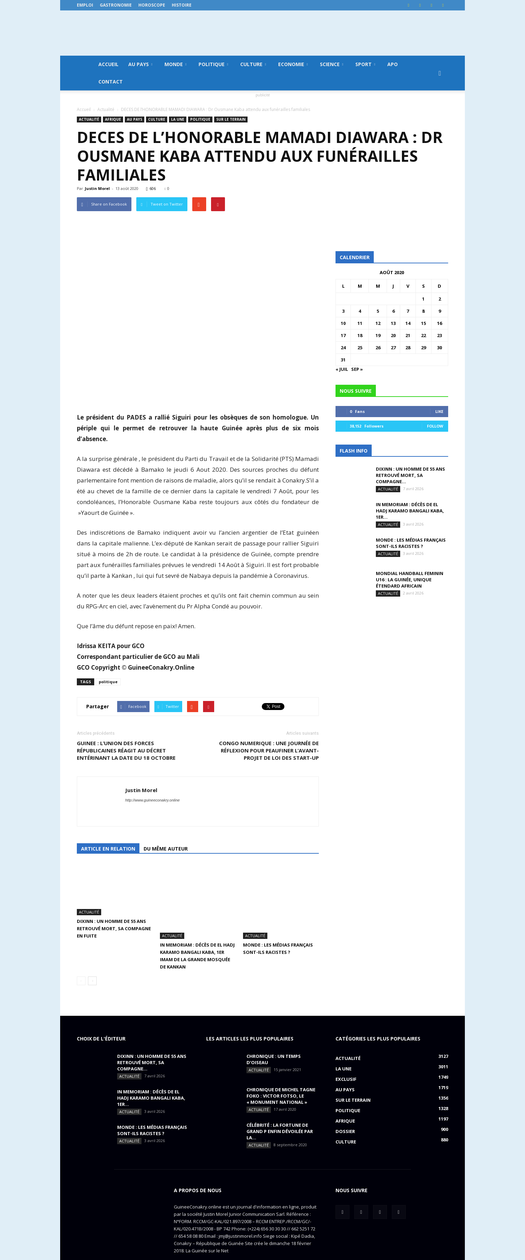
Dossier (345, 1108)
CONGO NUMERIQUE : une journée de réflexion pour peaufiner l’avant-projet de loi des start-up (269, 750)
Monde (175, 64)
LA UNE (177, 119)
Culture (253, 64)
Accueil (108, 64)
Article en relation (108, 848)
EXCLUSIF (346, 1055)
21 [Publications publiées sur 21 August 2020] (407, 335)
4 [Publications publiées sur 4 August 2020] (359, 311)
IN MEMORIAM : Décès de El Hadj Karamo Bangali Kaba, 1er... (410, 510)
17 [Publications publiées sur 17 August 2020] (343, 335)
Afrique (113, 119)
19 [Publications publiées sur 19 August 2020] (377, 335)
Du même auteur (166, 848)
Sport (365, 64)
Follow (435, 426)
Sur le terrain (230, 119)
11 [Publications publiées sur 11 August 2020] (359, 323)
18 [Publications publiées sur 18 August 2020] (359, 335)
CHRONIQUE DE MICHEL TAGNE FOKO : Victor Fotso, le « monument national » (281, 1072)
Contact (110, 81)
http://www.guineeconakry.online (152, 800)
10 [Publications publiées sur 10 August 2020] (343, 323)
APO (392, 64)
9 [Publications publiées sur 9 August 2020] (439, 311)
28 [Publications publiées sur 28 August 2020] (407, 347)
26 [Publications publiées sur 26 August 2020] (377, 347)
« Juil (342, 369)
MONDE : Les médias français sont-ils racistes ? (411, 543)
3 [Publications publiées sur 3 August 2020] (343, 311)
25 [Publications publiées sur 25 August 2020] (359, 347)
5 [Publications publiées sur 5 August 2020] (378, 311)
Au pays (140, 64)
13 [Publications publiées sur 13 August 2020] (393, 323)
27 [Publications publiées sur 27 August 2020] (393, 347)
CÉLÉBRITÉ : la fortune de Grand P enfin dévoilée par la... (280, 1107)
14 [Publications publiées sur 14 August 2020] (407, 323)
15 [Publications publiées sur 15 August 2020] (423, 323)
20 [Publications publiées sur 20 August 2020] (393, 335)
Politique (213, 64)
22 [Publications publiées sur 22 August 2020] (423, 335)
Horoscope (151, 5)
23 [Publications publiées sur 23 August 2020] (439, 335)
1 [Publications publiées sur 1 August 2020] (423, 299)
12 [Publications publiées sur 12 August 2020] (377, 323)
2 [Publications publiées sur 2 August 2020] (439, 299)
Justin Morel (97, 188)
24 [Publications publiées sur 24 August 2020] (343, 347)
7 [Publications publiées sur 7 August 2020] (407, 311)
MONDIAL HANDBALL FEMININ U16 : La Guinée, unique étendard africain (409, 579)
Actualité (89, 119)
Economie (293, 64)
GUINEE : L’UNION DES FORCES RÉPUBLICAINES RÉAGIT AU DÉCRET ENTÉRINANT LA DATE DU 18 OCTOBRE (127, 750)
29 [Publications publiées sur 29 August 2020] (423, 347)
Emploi (85, 5)
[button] (439, 73)
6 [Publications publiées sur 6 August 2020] (393, 311)
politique (108, 681)
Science (331, 64)
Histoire (182, 5)
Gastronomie (116, 5)
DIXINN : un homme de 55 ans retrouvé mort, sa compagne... (410, 475)
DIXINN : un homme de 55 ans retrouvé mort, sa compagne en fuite (114, 928)
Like (439, 411)
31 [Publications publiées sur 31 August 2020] (343, 360)
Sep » (357, 369)
